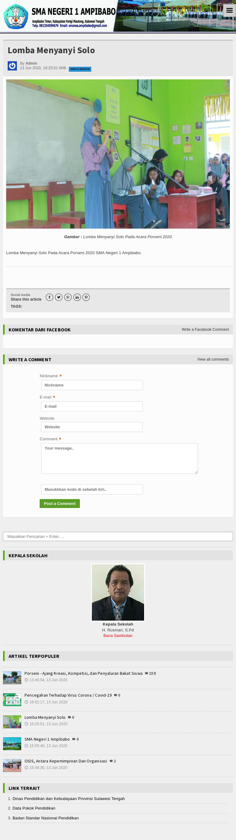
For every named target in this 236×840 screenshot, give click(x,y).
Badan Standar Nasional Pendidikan (46, 818)
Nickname (51, 376)
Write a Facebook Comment (205, 329)
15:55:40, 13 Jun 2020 (46, 746)
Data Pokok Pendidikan (34, 808)
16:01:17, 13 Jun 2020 (46, 702)
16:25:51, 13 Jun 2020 (46, 724)
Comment (50, 439)
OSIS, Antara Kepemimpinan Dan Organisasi (66, 761)
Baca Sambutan (117, 635)
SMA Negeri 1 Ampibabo (47, 739)
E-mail (47, 398)
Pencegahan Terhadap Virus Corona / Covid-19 (68, 695)
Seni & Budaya (80, 69)
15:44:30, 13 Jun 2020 (46, 768)
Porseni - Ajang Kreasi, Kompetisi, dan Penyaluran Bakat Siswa (84, 673)
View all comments (213, 359)
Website (47, 418)
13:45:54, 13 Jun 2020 (46, 680)
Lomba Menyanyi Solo (45, 717)
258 (152, 673)
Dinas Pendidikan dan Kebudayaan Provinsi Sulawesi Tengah (69, 798)
